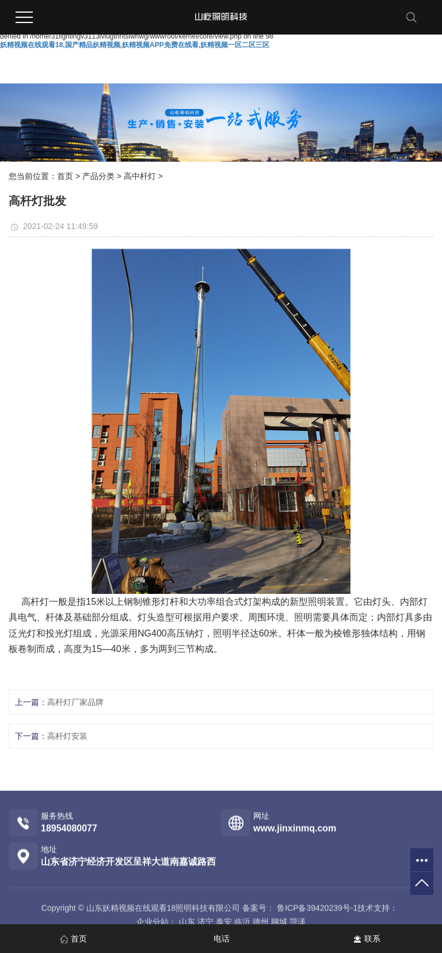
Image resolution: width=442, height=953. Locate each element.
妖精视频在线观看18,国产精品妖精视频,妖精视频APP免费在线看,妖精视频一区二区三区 (134, 45)
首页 (65, 176)
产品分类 (98, 176)
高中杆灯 (140, 176)
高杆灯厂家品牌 (75, 702)
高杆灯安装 (67, 736)
